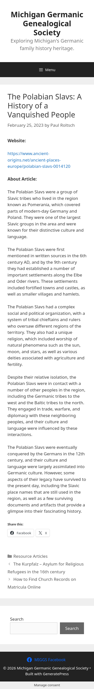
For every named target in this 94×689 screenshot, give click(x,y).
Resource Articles (30, 556)
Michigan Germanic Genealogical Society (47, 23)
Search (17, 619)
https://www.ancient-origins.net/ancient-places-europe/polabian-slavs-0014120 (39, 160)
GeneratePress (56, 673)
